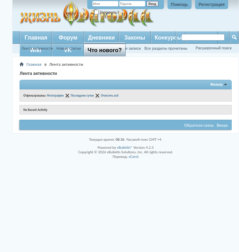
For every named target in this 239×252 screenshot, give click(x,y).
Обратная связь (199, 125)
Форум (68, 38)
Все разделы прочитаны (165, 48)
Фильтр (216, 84)
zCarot (134, 156)
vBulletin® (125, 147)
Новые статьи (68, 48)
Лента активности (37, 48)
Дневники (101, 38)
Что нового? (105, 50)
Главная (35, 38)
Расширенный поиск (213, 48)
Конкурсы (168, 38)
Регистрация (212, 4)
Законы (134, 38)
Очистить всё (110, 95)
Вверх (222, 125)
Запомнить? (106, 12)
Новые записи (128, 48)
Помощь (179, 4)
